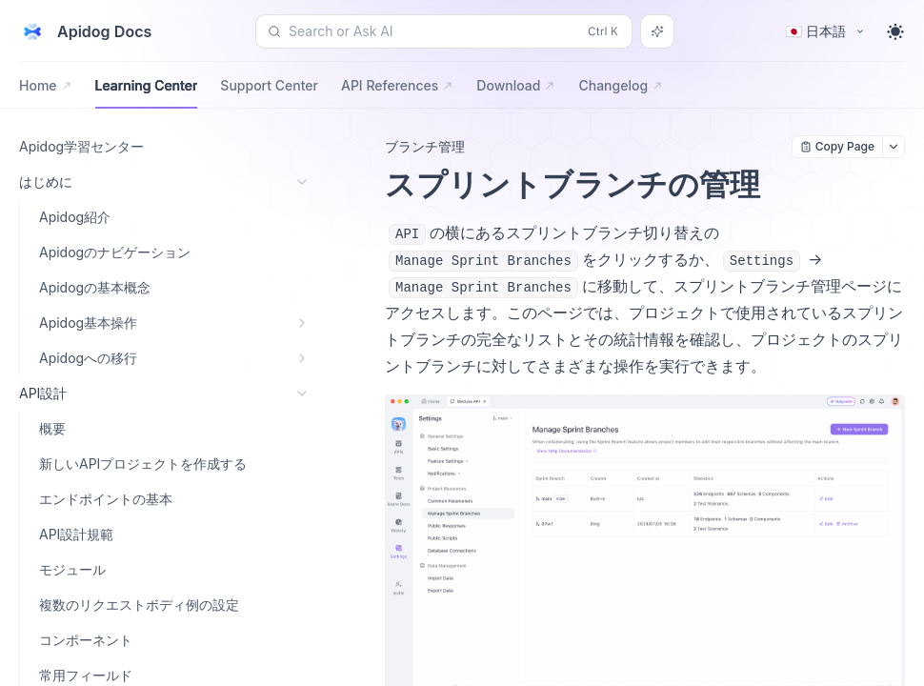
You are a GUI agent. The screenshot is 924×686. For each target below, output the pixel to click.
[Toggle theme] (895, 31)
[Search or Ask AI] (657, 31)
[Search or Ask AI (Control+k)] (444, 31)
